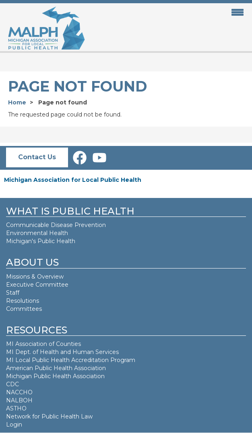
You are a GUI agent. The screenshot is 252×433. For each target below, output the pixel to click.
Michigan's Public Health (41, 241)
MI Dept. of (23, 352)
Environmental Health (37, 233)
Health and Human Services (79, 352)
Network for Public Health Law (49, 416)
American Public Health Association (56, 368)
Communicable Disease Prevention (56, 225)
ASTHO (16, 408)
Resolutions (22, 300)
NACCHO (19, 392)
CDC (12, 384)
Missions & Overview (35, 276)
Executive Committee (37, 284)
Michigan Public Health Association (55, 376)
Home (17, 102)
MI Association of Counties (43, 344)
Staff (12, 292)
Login (14, 424)
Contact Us (37, 157)
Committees (24, 308)
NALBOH (19, 400)
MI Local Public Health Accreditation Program (70, 360)
